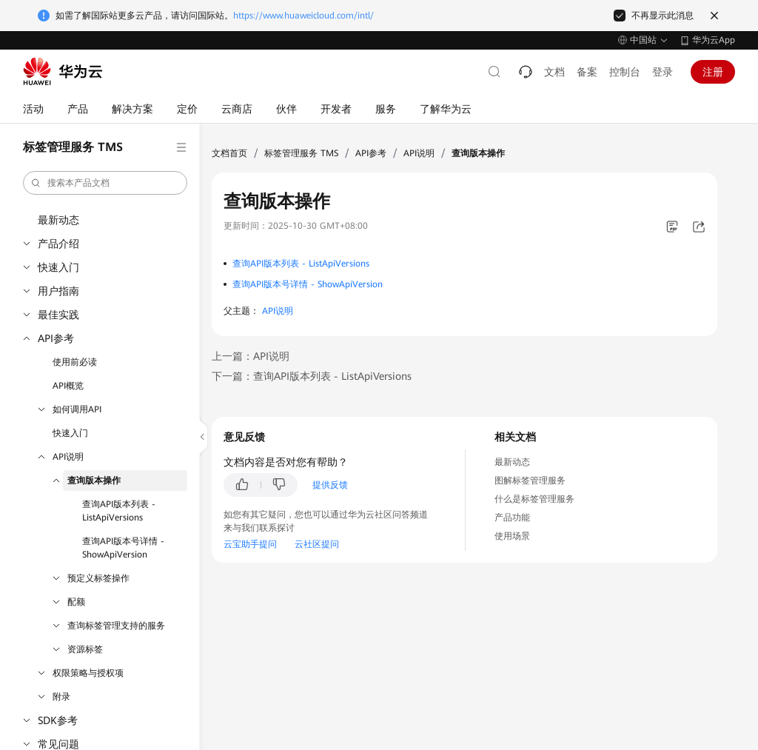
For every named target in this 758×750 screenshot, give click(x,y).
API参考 (56, 338)
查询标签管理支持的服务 (116, 625)
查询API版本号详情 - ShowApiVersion (123, 548)
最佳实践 (58, 315)
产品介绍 (58, 244)
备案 (587, 72)
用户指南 (58, 291)
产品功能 (512, 517)
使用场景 (512, 536)
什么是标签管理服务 (534, 499)
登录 (662, 72)
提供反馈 (330, 485)
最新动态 (58, 220)
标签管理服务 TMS (301, 153)
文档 (554, 72)
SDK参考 (58, 720)
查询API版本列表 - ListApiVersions (118, 511)
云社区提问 (317, 544)
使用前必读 (75, 362)
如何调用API (77, 409)
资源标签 (85, 649)
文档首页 (229, 153)
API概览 (68, 386)
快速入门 (58, 267)
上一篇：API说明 (250, 356)
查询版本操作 (94, 480)
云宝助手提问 (250, 544)
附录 (61, 697)
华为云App (713, 40)
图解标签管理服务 (530, 480)
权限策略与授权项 (88, 673)
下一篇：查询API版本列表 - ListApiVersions (312, 376)
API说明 (68, 457)
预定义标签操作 (98, 578)
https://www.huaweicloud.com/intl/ (303, 15)
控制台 (624, 72)
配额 (76, 602)
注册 (712, 72)
